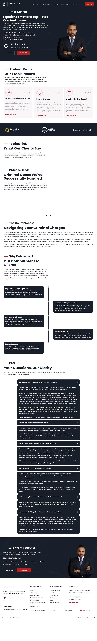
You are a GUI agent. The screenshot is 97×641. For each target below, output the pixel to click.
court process (52, 233)
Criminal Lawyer (14, 605)
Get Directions (73, 613)
